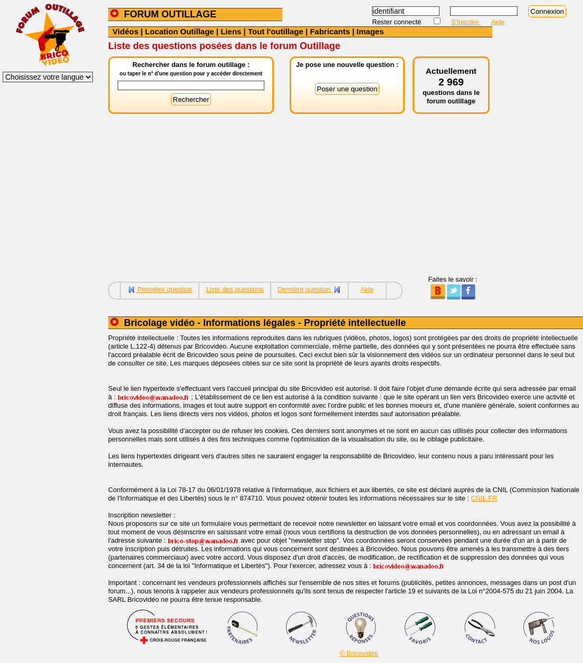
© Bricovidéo (359, 653)
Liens (231, 31)
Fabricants (330, 31)
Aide (498, 22)
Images (370, 31)
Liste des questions (235, 289)
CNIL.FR (484, 498)
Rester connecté (397, 22)
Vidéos (125, 31)
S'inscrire (466, 22)
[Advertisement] (300, 201)
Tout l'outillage (275, 31)
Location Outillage (179, 31)
